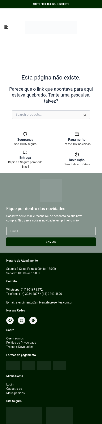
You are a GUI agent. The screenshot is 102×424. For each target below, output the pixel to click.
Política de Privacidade (21, 342)
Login (10, 384)
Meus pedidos (15, 393)
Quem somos (15, 338)
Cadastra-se (14, 388)
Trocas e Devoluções (19, 346)
